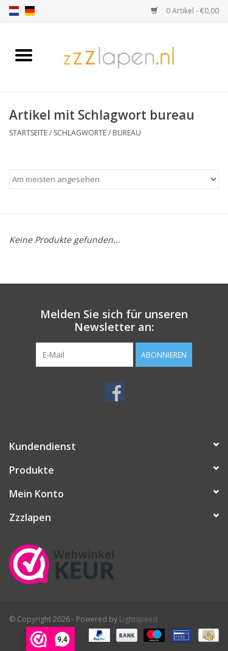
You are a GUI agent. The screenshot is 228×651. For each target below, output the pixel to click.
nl (14, 11)
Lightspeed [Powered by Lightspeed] (138, 619)
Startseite (28, 133)
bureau (126, 133)
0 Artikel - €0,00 (185, 10)
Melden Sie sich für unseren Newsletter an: (114, 320)
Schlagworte (80, 133)
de (30, 11)
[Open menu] (23, 55)
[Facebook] (114, 391)
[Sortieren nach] (114, 179)
